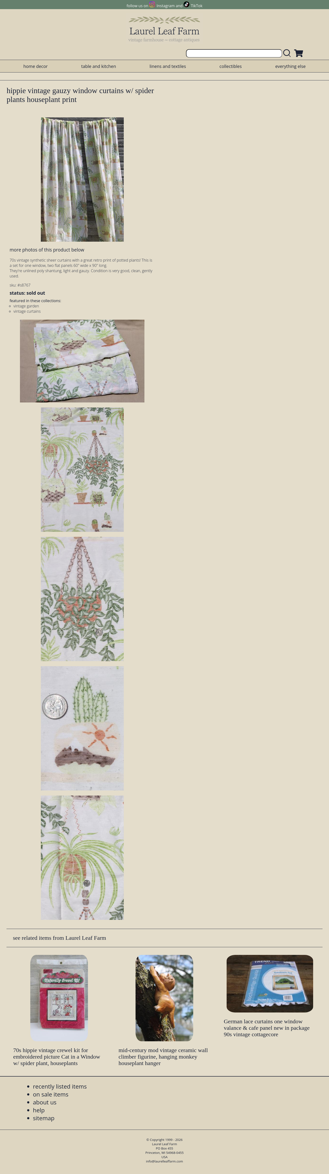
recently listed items (60, 1086)
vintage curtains (27, 311)
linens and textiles (167, 66)
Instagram (166, 5)
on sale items (50, 1094)
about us (44, 1102)
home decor (35, 66)
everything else (290, 66)
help (39, 1110)
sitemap (44, 1118)
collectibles (230, 66)
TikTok (196, 5)
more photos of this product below (47, 249)
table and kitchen (98, 66)
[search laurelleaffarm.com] (288, 53)
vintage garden (26, 306)
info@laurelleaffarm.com (164, 1161)
